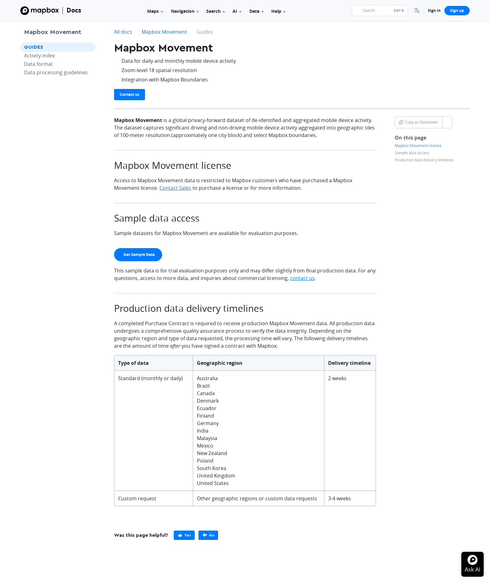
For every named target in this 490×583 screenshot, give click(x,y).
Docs (74, 10)
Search (215, 11)
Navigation (185, 11)
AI (237, 11)
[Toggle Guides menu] (89, 47)
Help (278, 11)
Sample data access (412, 152)
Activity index (39, 55)
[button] (417, 10)
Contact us (129, 94)
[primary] (138, 254)
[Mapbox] (39, 10)
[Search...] (380, 10)
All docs (123, 31)
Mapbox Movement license (418, 145)
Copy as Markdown (418, 122)
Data (256, 11)
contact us (302, 278)
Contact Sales (175, 187)
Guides (33, 47)
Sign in (434, 10)
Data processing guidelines (56, 72)
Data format (38, 64)
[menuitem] (417, 10)
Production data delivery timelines (424, 160)
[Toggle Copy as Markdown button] (447, 122)
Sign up (457, 10)
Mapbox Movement (52, 32)
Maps (155, 11)
